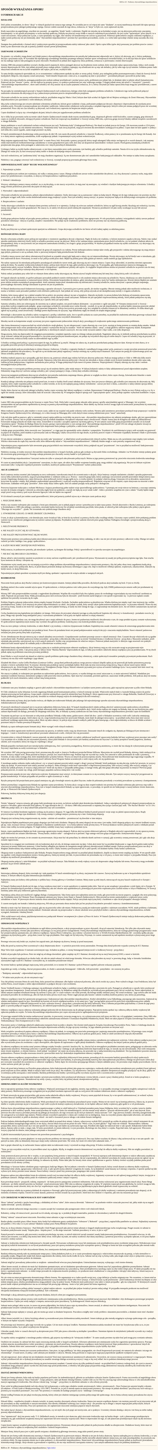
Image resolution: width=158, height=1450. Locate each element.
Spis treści (51, 1448)
